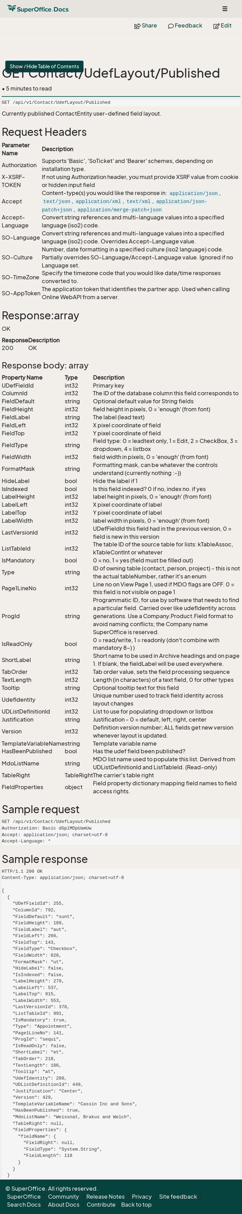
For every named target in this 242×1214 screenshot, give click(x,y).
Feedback (185, 25)
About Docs (63, 1204)
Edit (222, 25)
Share (145, 25)
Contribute (101, 1204)
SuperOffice (24, 1196)
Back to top (136, 1204)
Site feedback (178, 1196)
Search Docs (24, 1204)
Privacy (142, 1196)
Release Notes (105, 1196)
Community (63, 1196)
